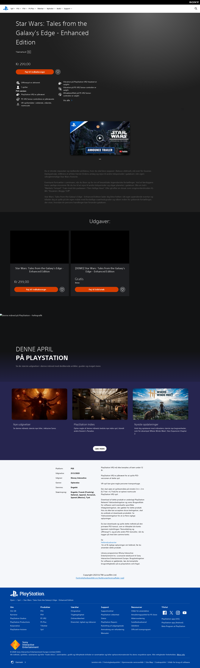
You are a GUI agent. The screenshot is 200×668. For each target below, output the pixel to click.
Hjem (12, 600)
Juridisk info (96, 662)
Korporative (15, 626)
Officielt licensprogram (141, 629)
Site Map (149, 662)
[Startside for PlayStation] (6, 8)
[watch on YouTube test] (123, 151)
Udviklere (135, 626)
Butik (59, 9)
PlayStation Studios (18, 618)
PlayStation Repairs (109, 622)
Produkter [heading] (45, 607)
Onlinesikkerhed (77, 618)
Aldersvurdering (138, 618)
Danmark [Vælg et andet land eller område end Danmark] (18, 662)
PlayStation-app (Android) (172, 622)
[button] (100, 138)
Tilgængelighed (77, 615)
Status (103, 618)
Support (67, 9)
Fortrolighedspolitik (111, 662)
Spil (12, 9)
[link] (39, 412)
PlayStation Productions (20, 622)
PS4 (23, 9)
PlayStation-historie (18, 629)
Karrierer (13, 615)
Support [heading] (105, 607)
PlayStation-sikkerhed (110, 615)
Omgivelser (75, 611)
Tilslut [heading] (165, 607)
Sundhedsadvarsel (139, 622)
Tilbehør (40, 9)
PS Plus (31, 9)
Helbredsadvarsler (108, 542)
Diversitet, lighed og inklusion (83, 622)
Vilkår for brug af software (179, 662)
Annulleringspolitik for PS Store (144, 615)
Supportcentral (107, 611)
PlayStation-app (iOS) (170, 619)
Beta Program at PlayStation (173, 626)
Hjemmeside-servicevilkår (133, 662)
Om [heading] (12, 607)
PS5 (17, 9)
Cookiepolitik (160, 662)
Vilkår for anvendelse (140, 611)
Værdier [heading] (75, 607)
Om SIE (13, 611)
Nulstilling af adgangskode (112, 626)
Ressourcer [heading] (136, 607)
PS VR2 (43, 618)
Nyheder (50, 9)
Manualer (105, 633)
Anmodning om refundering (112, 629)
